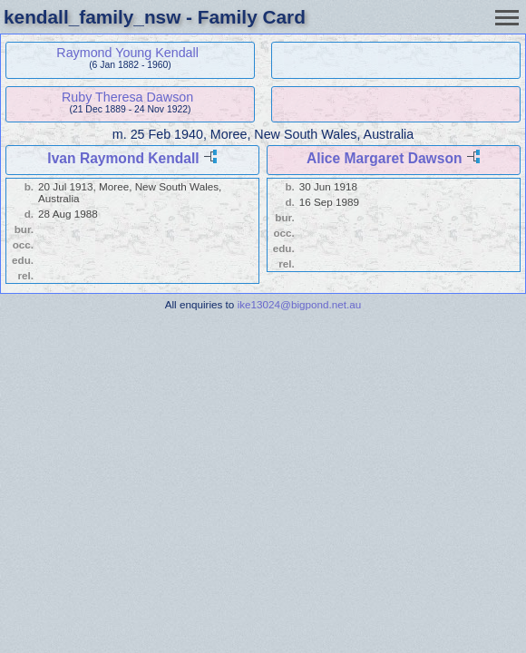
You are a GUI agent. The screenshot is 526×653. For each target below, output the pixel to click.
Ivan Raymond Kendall (123, 158)
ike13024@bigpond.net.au (300, 304)
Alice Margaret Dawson (385, 158)
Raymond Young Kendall (127, 52)
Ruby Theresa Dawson (127, 97)
